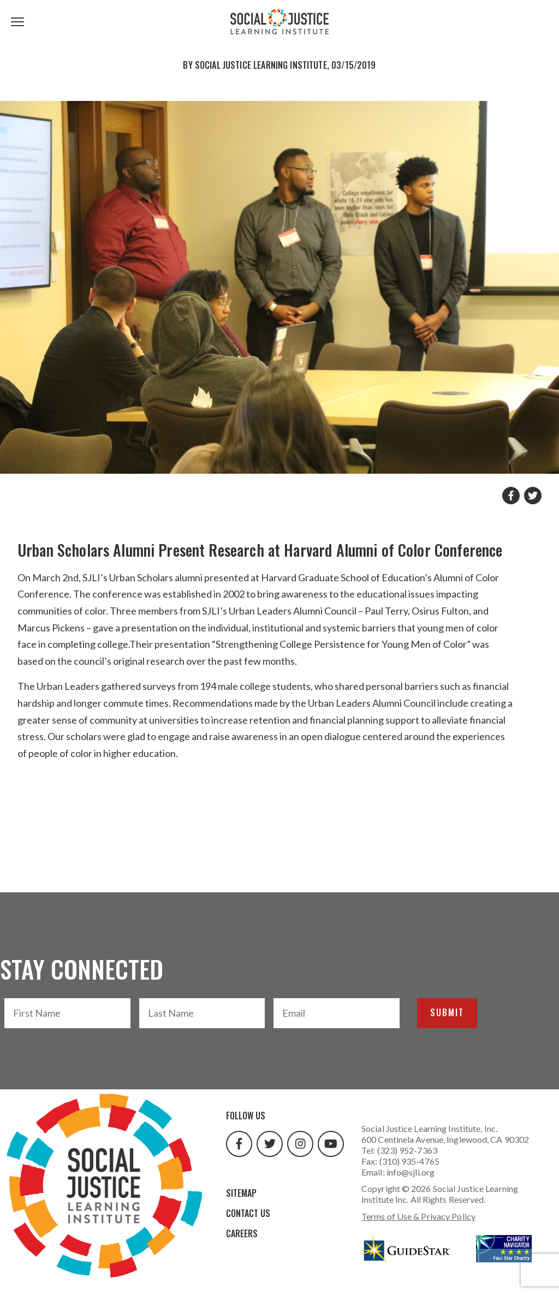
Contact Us (248, 1213)
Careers (242, 1233)
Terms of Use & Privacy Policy (418, 1216)
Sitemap (241, 1193)
